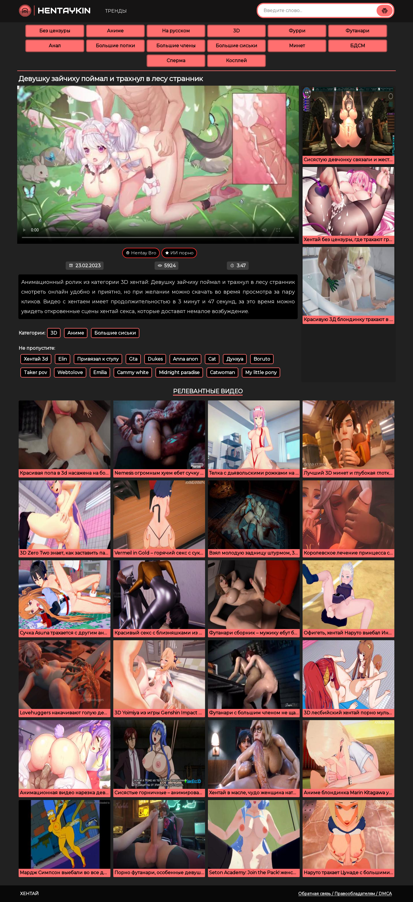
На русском (176, 31)
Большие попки (115, 45)
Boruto (262, 359)
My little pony (261, 372)
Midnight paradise (179, 372)
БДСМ (357, 45)
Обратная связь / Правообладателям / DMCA (345, 893)
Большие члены (176, 45)
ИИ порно (179, 253)
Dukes (155, 359)
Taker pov (35, 372)
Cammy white (133, 372)
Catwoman (222, 372)
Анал (55, 45)
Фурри (297, 31)
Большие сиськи (236, 45)
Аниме (115, 31)
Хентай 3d (36, 359)
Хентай (29, 893)
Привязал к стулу (98, 359)
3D (236, 31)
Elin (62, 359)
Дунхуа (234, 359)
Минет (297, 45)
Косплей (236, 60)
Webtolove (70, 372)
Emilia (100, 372)
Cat (212, 359)
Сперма (176, 60)
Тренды (116, 11)
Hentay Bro (141, 253)
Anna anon (185, 359)
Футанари (357, 31)
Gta (133, 359)
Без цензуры (54, 31)
